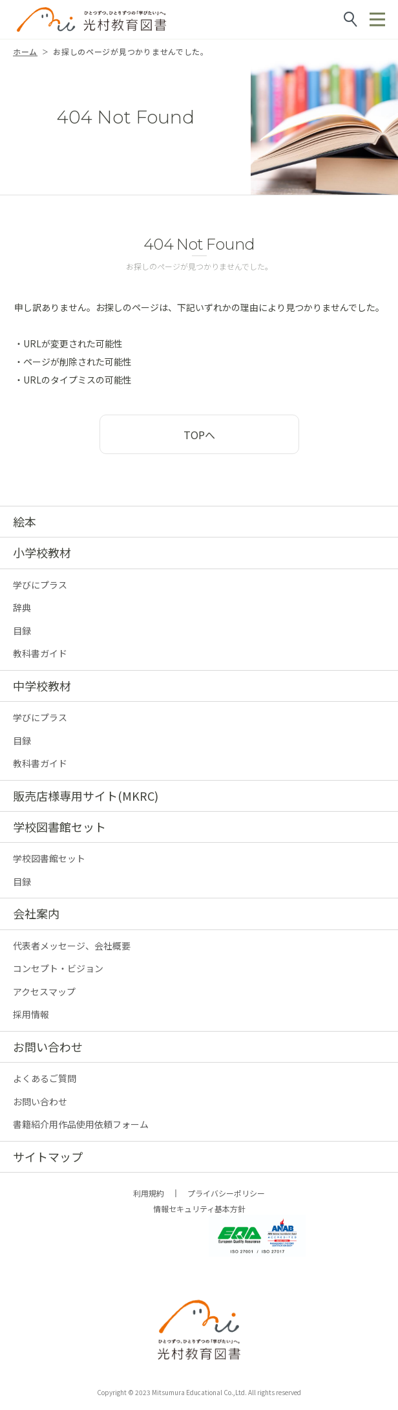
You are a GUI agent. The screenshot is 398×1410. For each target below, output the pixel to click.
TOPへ (199, 434)
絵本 (24, 521)
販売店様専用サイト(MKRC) (85, 795)
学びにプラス (40, 584)
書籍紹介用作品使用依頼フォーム (81, 1124)
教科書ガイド (40, 653)
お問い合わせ (48, 1046)
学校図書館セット (59, 826)
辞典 (22, 607)
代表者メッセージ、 (72, 946)
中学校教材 (42, 685)
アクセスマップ (44, 991)
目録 (22, 630)
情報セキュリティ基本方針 (199, 1208)
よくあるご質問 (44, 1078)
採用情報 (31, 1014)
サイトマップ (48, 1156)
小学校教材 (42, 552)
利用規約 (148, 1193)
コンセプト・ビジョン (58, 968)
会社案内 (36, 913)
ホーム (25, 51)
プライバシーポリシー (226, 1193)
